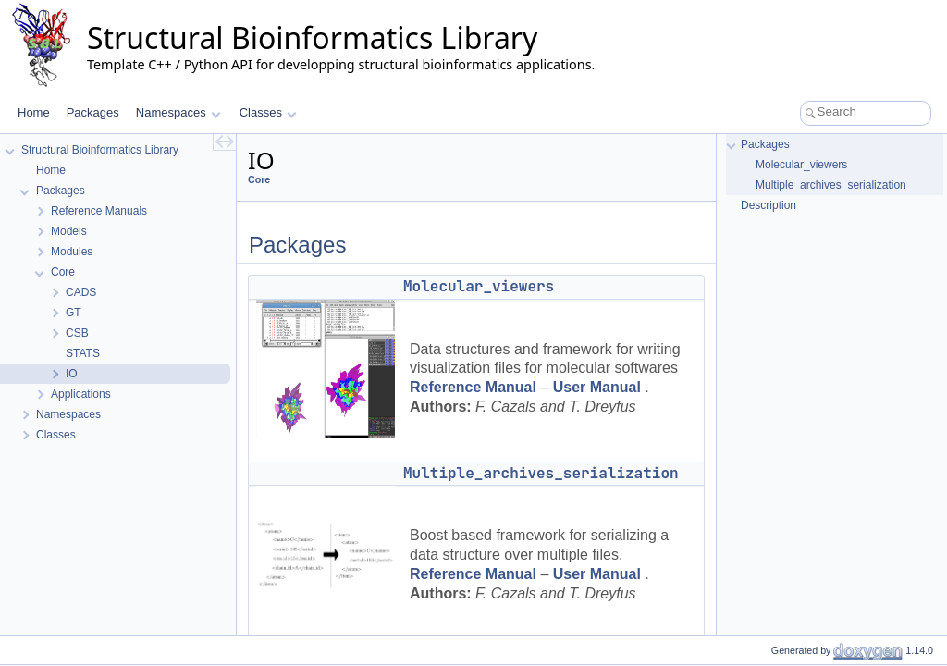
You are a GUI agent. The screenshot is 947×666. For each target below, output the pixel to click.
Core (259, 179)
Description (768, 205)
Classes (268, 112)
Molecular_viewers (478, 286)
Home (34, 112)
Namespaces (178, 112)
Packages (93, 112)
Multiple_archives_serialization (541, 473)
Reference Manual (473, 387)
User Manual (597, 387)
